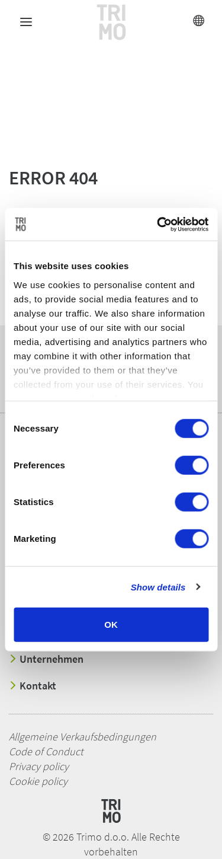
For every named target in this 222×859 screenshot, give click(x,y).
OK (111, 624)
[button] (106, 55)
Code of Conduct (46, 751)
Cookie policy (38, 781)
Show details (158, 587)
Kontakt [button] (32, 686)
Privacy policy (39, 766)
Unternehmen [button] (46, 659)
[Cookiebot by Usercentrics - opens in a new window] (158, 224)
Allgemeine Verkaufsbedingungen (82, 736)
